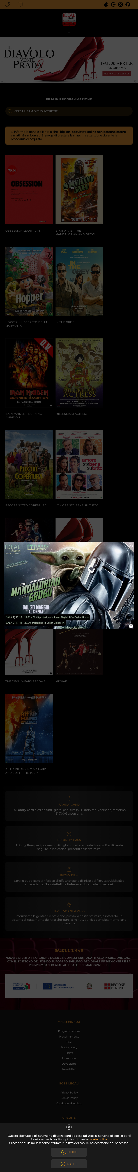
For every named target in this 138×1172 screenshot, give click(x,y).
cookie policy (97, 1139)
